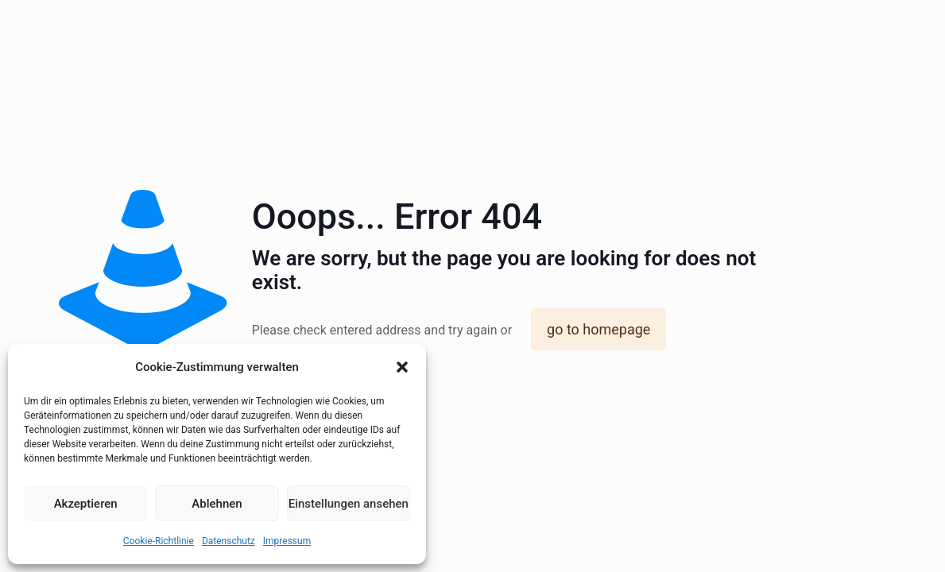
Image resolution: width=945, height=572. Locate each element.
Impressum (287, 541)
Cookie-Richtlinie (158, 541)
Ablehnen (217, 504)
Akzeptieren (86, 504)
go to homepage (598, 329)
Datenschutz (228, 541)
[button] (402, 367)
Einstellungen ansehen (349, 504)
